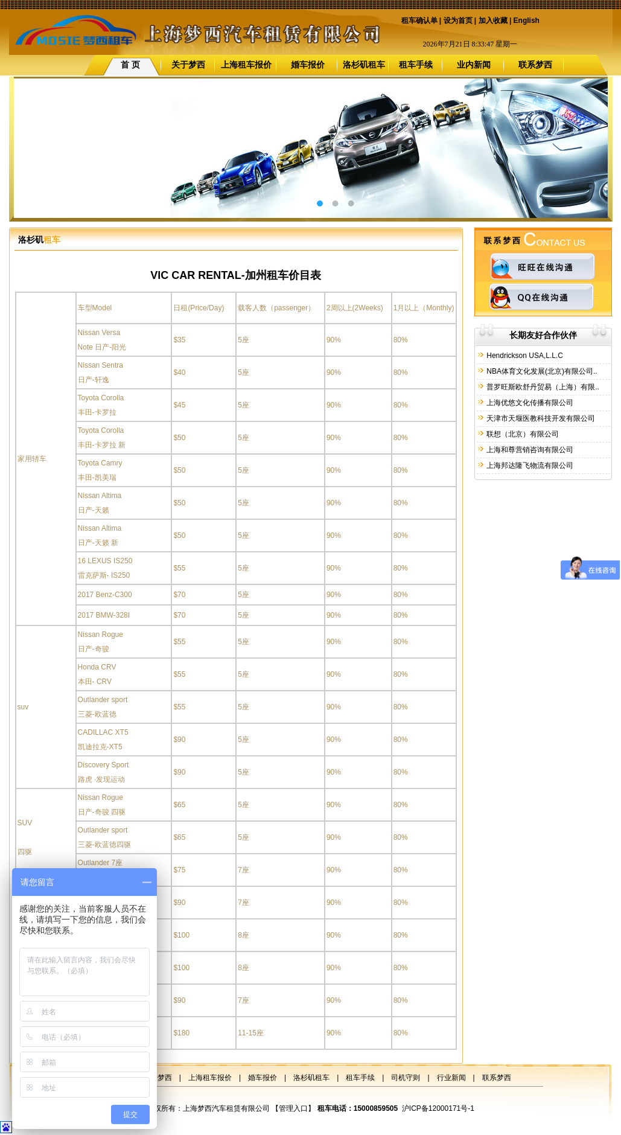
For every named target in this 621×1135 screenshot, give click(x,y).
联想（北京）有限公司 (522, 434)
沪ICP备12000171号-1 (438, 1108)
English (527, 20)
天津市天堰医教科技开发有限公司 (540, 418)
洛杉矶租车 (364, 64)
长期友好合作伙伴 (543, 335)
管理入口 (293, 1108)
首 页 (130, 64)
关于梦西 (188, 64)
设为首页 (458, 20)
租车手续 (416, 64)
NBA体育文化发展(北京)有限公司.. (541, 371)
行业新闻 (451, 1077)
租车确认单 (419, 20)
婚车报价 (308, 64)
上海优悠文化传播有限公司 (529, 402)
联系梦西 (535, 64)
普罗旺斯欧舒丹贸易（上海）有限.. (542, 387)
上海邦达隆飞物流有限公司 (529, 465)
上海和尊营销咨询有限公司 (529, 450)
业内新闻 (474, 64)
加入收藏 (493, 20)
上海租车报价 (246, 64)
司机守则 (405, 1077)
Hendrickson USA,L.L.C (524, 355)
